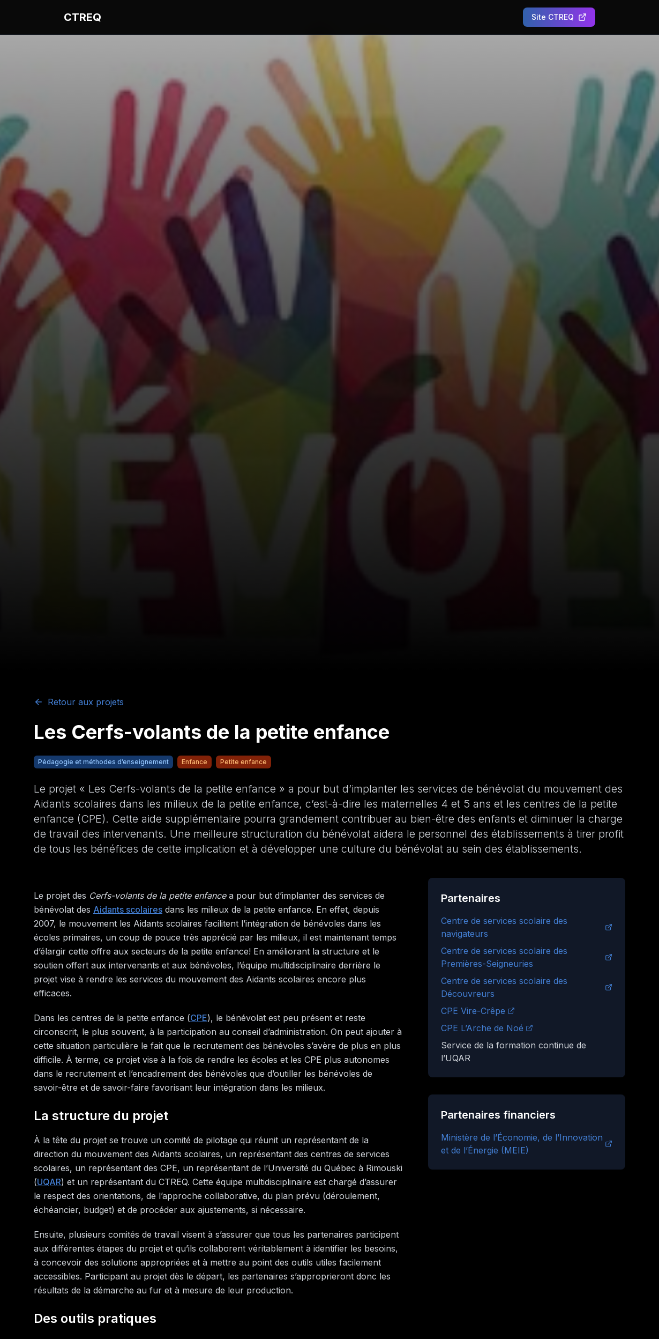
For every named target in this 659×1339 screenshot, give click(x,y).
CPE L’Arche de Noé (487, 1028)
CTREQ (82, 17)
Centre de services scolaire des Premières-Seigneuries (526, 957)
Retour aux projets (79, 702)
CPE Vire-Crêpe (478, 1010)
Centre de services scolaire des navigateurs (526, 927)
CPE (198, 1017)
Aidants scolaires (127, 909)
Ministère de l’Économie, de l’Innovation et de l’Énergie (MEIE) (526, 1144)
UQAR (49, 1182)
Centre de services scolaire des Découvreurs (526, 987)
